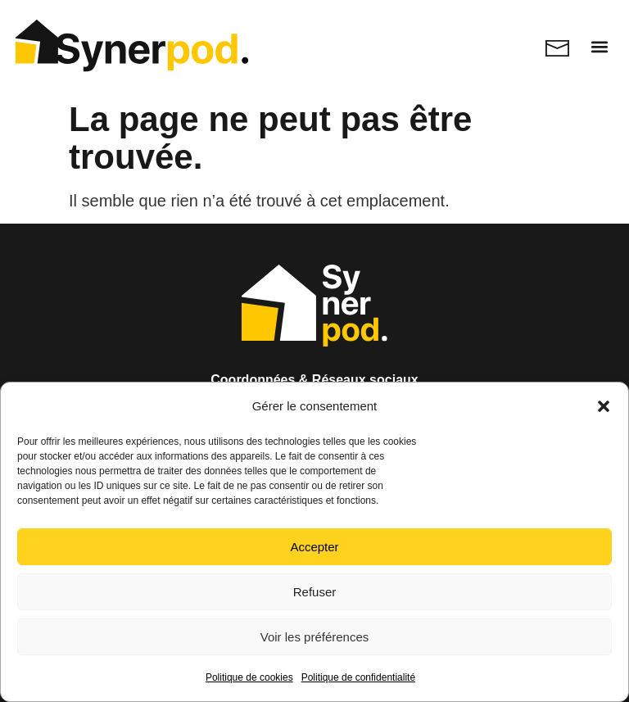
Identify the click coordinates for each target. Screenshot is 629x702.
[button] (603, 406)
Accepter (314, 547)
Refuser (315, 592)
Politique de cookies (249, 677)
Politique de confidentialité (358, 677)
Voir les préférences (314, 637)
